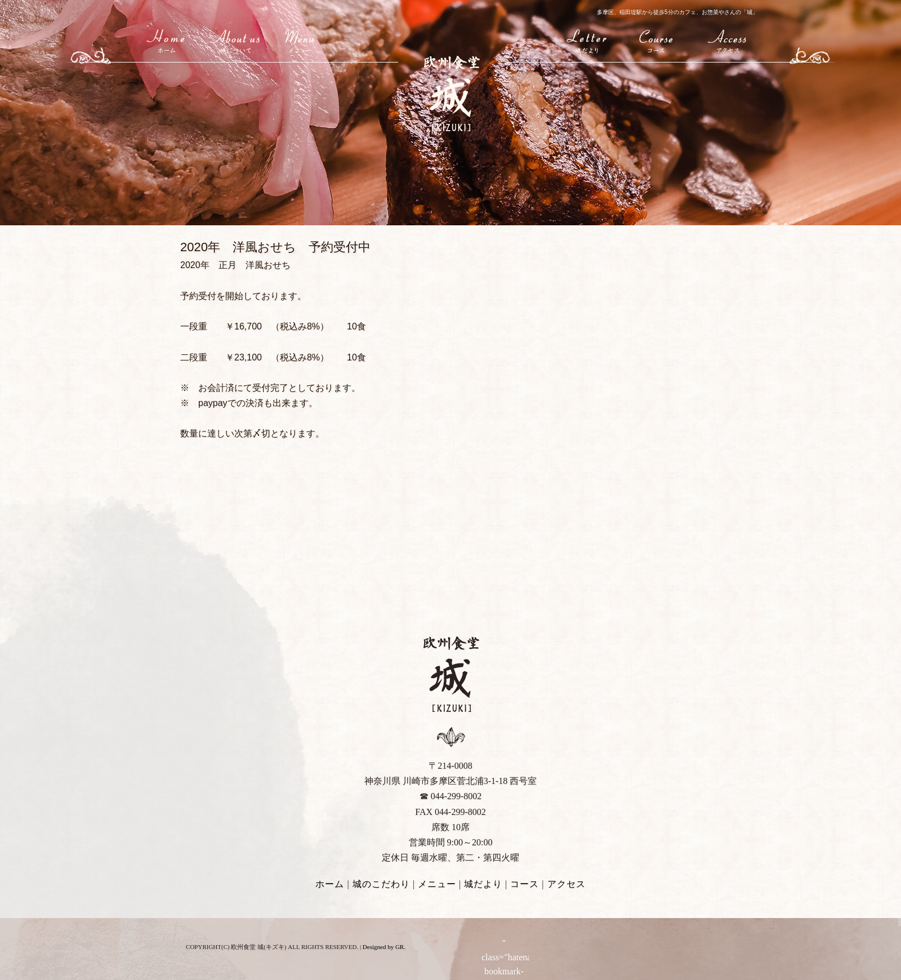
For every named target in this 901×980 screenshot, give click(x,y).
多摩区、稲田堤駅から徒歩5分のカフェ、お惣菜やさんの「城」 (677, 12)
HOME (167, 40)
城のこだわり (381, 884)
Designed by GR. (384, 946)
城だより (588, 40)
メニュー (299, 40)
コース (656, 40)
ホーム (329, 884)
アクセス (728, 40)
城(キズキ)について (235, 40)
